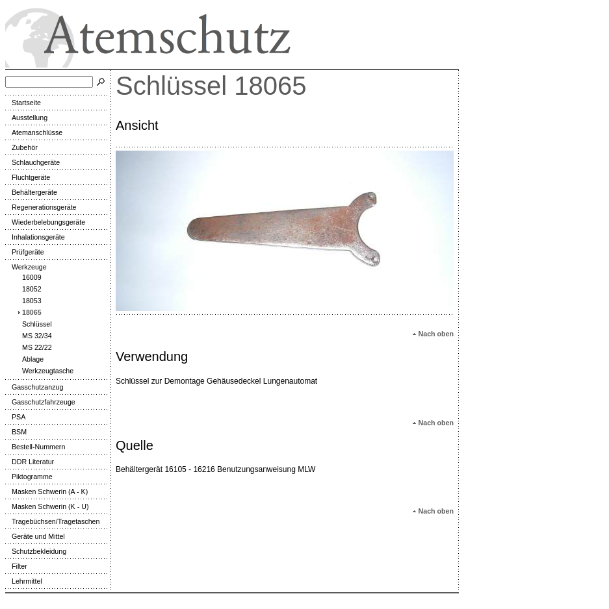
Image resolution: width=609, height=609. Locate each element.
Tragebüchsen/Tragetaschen (52, 521)
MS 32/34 (34, 336)
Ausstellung (26, 117)
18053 (29, 300)
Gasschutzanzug (34, 387)
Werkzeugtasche (44, 371)
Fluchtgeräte (27, 177)
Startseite (23, 102)
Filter (16, 566)
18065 (29, 312)
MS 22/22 (34, 347)
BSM (16, 432)
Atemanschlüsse (33, 132)
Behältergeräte (31, 192)
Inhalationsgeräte (35, 237)
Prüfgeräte (24, 252)
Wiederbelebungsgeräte (45, 222)
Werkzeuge (26, 267)
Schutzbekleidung (35, 551)
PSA (15, 417)
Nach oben (433, 334)
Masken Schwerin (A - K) (46, 491)
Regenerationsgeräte (41, 207)
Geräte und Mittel (35, 536)
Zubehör (21, 147)
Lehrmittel (23, 581)
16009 (29, 277)
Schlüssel (34, 324)
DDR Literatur (29, 462)
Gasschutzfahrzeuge (40, 402)
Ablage (30, 359)
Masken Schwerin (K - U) (46, 506)
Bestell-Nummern (35, 447)
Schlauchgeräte (32, 162)
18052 (29, 289)
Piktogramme (29, 476)
